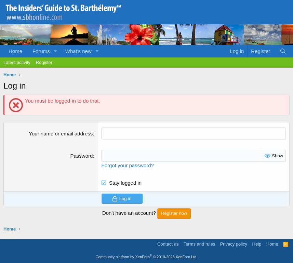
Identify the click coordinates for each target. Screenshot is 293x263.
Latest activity (16, 62)
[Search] (283, 51)
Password (81, 156)
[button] (55, 51)
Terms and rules (199, 244)
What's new (78, 51)
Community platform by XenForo (147, 257)
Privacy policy (233, 244)
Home (15, 51)
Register (44, 62)
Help (257, 244)
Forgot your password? (128, 165)
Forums (41, 51)
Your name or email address (61, 133)
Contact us (167, 244)
